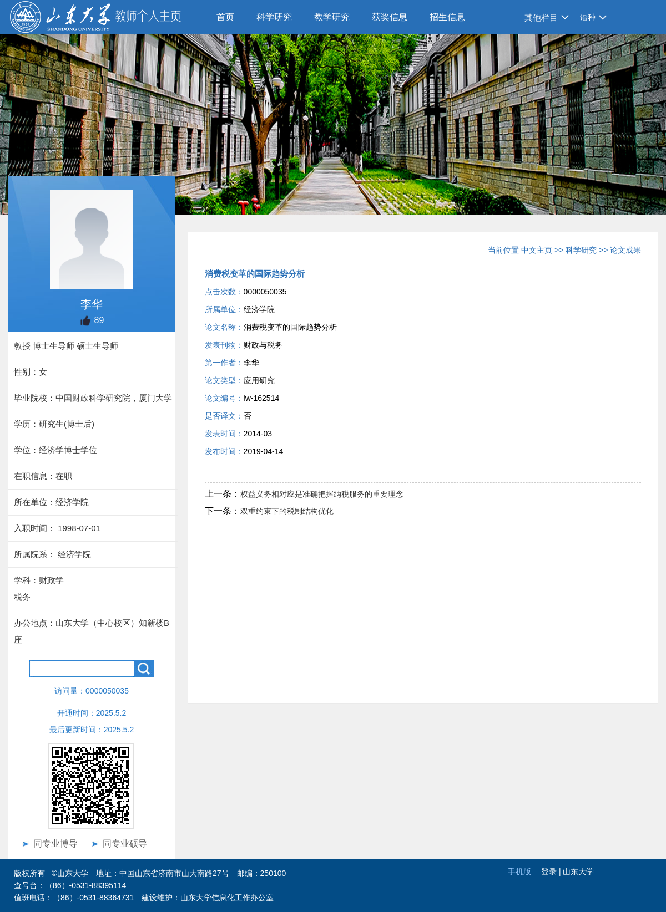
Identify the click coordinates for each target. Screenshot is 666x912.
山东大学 (578, 871)
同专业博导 (55, 843)
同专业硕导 (125, 843)
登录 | (552, 871)
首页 (225, 17)
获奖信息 (389, 17)
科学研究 (274, 17)
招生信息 (447, 17)
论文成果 (625, 250)
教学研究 (332, 17)
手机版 (519, 871)
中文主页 (536, 250)
